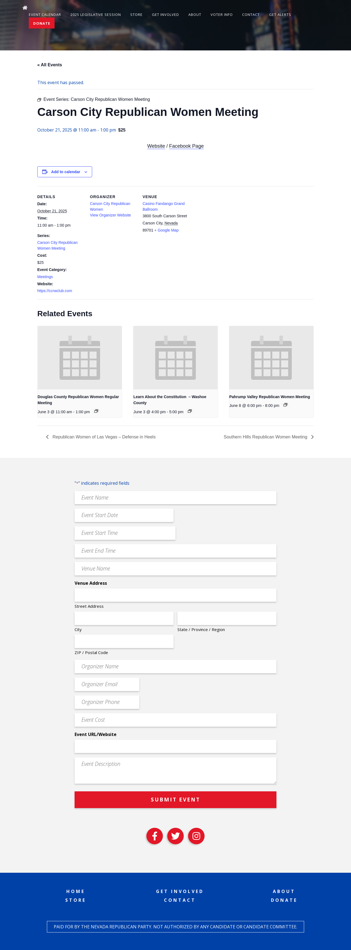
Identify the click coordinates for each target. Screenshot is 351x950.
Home (75, 891)
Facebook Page (186, 146)
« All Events (49, 64)
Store (136, 14)
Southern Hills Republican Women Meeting (266, 437)
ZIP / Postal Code (91, 652)
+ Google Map (166, 230)
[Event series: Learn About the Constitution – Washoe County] (190, 411)
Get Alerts (280, 14)
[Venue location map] (224, 224)
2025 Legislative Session (95, 14)
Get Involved (165, 14)
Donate (41, 23)
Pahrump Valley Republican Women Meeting (269, 397)
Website (156, 146)
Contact (251, 14)
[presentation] (80, 357)
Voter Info (222, 14)
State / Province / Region (201, 629)
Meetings (45, 277)
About (194, 14)
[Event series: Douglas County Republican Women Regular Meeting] (96, 411)
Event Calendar (45, 14)
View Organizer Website (110, 215)
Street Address (89, 606)
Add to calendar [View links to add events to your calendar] (65, 172)
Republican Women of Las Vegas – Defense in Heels (103, 437)
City (78, 629)
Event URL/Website (96, 734)
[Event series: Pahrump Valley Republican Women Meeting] (285, 404)
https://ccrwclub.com (54, 291)
